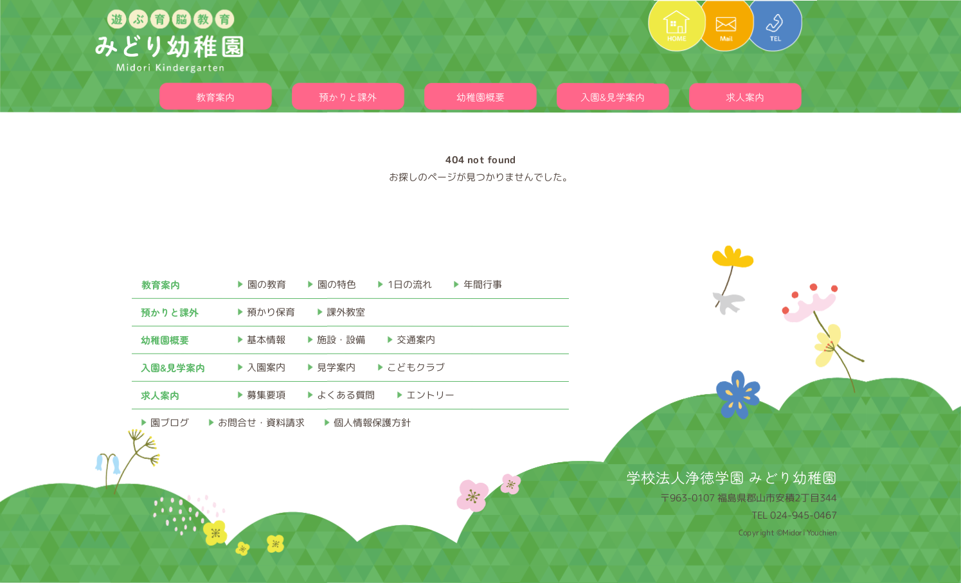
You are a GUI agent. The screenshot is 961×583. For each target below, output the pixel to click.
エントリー (430, 395)
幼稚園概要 (480, 96)
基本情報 (266, 339)
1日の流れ (410, 284)
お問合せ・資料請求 (261, 422)
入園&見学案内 (612, 96)
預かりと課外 (348, 96)
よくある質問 (346, 395)
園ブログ (169, 422)
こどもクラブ (416, 367)
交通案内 (416, 339)
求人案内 (745, 96)
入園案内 (266, 367)
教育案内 (215, 96)
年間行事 (482, 284)
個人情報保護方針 (372, 422)
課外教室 (346, 312)
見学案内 (336, 367)
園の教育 (266, 284)
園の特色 (337, 284)
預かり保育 (271, 312)
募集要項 (266, 395)
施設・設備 (341, 339)
